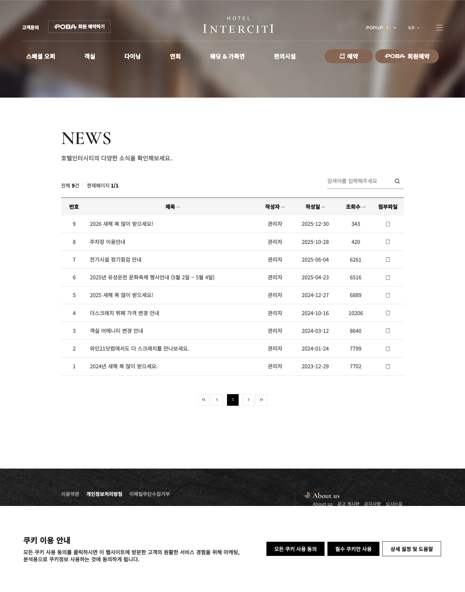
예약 (348, 56)
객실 (89, 56)
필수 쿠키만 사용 (353, 549)
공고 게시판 (348, 503)
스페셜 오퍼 (40, 56)
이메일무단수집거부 (149, 493)
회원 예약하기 (79, 26)
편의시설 (285, 56)
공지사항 (372, 503)
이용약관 (70, 493)
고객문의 (30, 27)
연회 (175, 56)
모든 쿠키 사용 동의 (295, 549)
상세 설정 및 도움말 (411, 549)
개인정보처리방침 (104, 493)
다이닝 (132, 56)
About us (323, 503)
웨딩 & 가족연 (227, 56)
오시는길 (394, 503)
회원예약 (407, 56)
